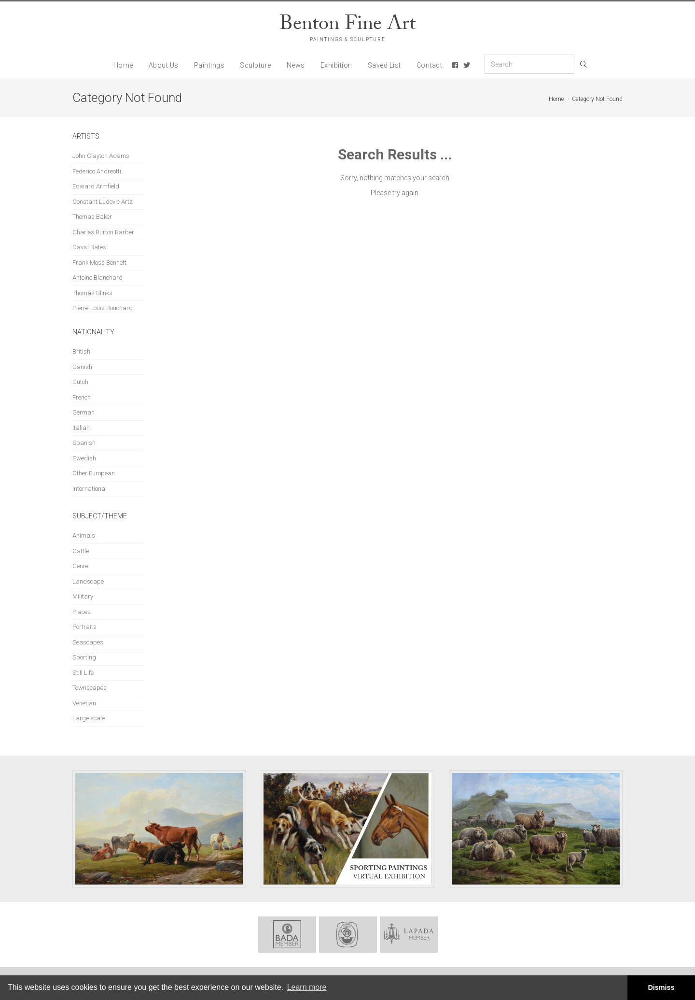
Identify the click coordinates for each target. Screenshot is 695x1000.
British (81, 351)
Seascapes (87, 642)
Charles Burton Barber (103, 232)
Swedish (84, 458)
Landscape (88, 581)
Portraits (84, 626)
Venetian (84, 703)
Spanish (84, 442)
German (83, 412)
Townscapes (89, 687)
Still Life (83, 672)
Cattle (80, 551)
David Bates (89, 247)
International (89, 488)
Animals (83, 535)
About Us (164, 65)
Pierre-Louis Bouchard (102, 308)
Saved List (384, 65)
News (296, 65)
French (81, 397)
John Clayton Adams (100, 155)
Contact (430, 65)
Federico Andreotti (96, 171)
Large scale (88, 718)
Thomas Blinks (92, 293)
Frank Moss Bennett (99, 262)
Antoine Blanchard (97, 277)
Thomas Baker (92, 216)
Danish (82, 367)
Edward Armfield (95, 186)
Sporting (84, 657)
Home (123, 65)
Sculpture (255, 65)
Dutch (80, 382)
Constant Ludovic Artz (102, 201)
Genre (80, 566)
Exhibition (336, 65)
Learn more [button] (307, 987)
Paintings (209, 65)
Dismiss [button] (661, 987)
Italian (81, 427)
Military (82, 596)
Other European (93, 473)
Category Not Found (597, 99)
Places (81, 611)
